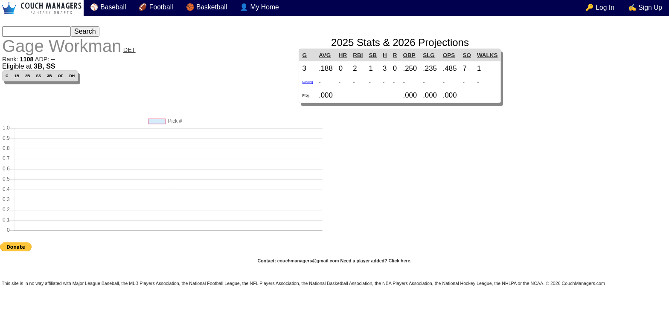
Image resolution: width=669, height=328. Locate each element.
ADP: (42, 59)
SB (373, 55)
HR (343, 55)
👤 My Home (259, 7)
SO (467, 55)
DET (129, 49)
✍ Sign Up (645, 7)
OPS (449, 55)
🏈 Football (156, 7)
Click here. (400, 260)
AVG (325, 55)
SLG (429, 55)
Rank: (10, 59)
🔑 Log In (599, 7)
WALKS (487, 55)
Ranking (307, 82)
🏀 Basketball (206, 7)
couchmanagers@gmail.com (308, 260)
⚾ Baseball (108, 7)
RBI (358, 55)
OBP (409, 55)
